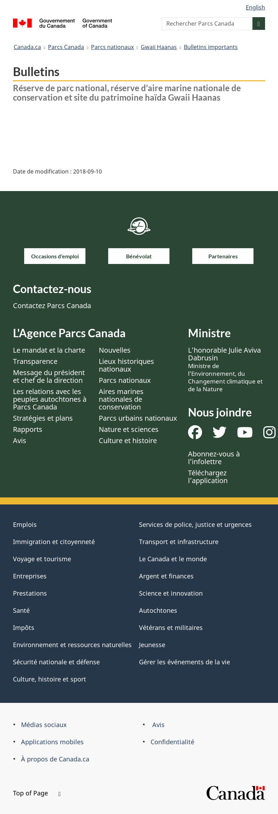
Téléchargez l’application (208, 476)
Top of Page (37, 793)
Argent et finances (166, 576)
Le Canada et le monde (173, 559)
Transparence (35, 361)
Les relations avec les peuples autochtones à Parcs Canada (49, 399)
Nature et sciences (129, 429)
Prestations (30, 593)
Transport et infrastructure (178, 541)
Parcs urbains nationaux (138, 418)
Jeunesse (152, 644)
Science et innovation (171, 593)
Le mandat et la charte (49, 350)
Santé (21, 610)
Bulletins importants (211, 47)
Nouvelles (115, 350)
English (255, 7)
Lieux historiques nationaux (126, 365)
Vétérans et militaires (171, 627)
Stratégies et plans (43, 418)
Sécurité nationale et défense (56, 662)
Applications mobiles (52, 742)
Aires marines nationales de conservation (121, 399)
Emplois (25, 524)
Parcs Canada (66, 47)
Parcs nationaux (112, 47)
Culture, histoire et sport (49, 679)
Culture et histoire (128, 440)
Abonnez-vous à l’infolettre (214, 457)
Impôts (23, 627)
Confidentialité (172, 742)
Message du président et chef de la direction (49, 376)
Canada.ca (27, 47)
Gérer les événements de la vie (184, 662)
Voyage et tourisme (42, 559)
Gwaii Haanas (159, 47)
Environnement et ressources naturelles (72, 644)
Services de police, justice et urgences (195, 524)
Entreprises (30, 576)
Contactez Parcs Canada (52, 305)
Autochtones (158, 610)
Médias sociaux (44, 724)
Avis (19, 440)
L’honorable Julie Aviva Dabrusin (225, 369)
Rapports (27, 429)
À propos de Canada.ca (55, 759)
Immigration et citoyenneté (54, 541)
